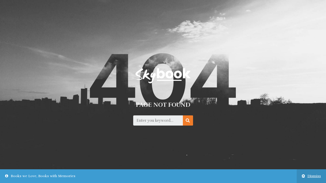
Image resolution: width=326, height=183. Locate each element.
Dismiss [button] (314, 176)
